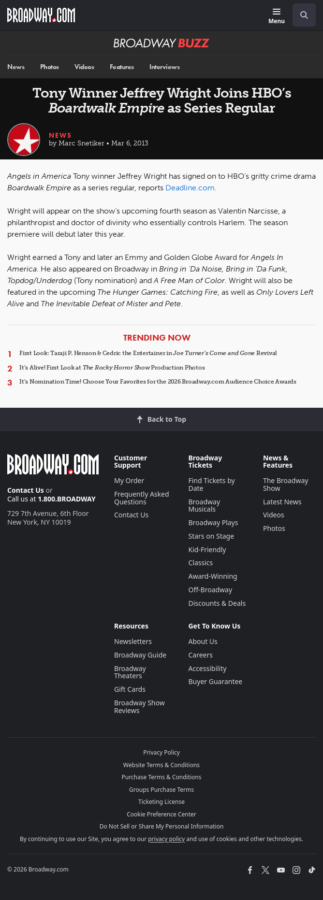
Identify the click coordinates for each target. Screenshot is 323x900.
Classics (200, 562)
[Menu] (276, 17)
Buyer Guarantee (215, 681)
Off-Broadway (210, 589)
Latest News (282, 501)
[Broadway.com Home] (41, 15)
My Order (129, 480)
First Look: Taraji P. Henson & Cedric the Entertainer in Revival (148, 353)
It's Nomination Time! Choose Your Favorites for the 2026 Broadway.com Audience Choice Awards (157, 381)
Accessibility (207, 668)
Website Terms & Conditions (161, 765)
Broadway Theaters (130, 672)
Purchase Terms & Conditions (161, 777)
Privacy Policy (161, 752)
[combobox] (300, 15)
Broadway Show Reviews (139, 706)
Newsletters (133, 641)
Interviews (164, 67)
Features (122, 67)
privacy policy (166, 839)
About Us (202, 641)
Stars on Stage (211, 536)
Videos (84, 67)
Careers (200, 654)
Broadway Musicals (204, 505)
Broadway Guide (140, 654)
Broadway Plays (213, 522)
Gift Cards (130, 689)
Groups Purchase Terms (161, 790)
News (15, 67)
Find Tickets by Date (211, 484)
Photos (49, 67)
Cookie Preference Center (161, 814)
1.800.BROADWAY (67, 498)
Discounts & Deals (217, 603)
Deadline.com (190, 187)
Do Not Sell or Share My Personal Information (162, 826)
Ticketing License (161, 802)
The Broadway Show (285, 484)
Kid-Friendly (207, 549)
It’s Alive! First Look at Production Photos (112, 367)
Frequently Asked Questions (141, 497)
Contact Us (25, 490)
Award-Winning (212, 576)
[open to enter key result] (304, 15)
